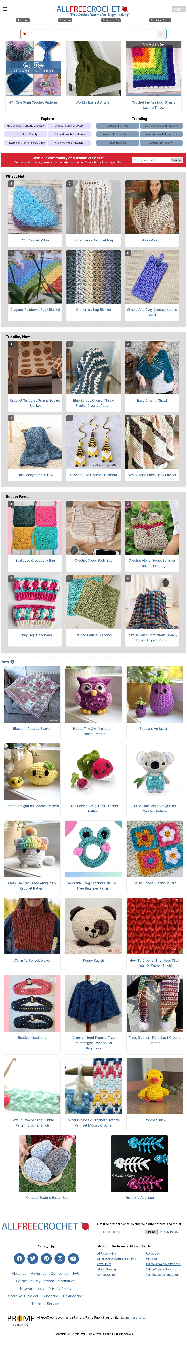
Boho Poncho (152, 240)
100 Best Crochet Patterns (69, 134)
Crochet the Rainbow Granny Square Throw (153, 105)
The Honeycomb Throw (35, 475)
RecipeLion (153, 1253)
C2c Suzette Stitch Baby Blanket (152, 475)
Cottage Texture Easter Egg (47, 1197)
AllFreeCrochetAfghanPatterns (116, 1259)
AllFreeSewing (106, 1269)
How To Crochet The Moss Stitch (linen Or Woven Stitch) (154, 963)
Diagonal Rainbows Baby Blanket (35, 309)
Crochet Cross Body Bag (93, 560)
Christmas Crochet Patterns (161, 125)
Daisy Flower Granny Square (154, 883)
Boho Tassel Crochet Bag (93, 240)
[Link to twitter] (32, 1258)
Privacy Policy (93, 162)
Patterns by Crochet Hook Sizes (26, 142)
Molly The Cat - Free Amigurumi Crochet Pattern (32, 885)
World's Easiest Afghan (93, 102)
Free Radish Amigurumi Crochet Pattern (93, 808)
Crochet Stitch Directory (69, 125)
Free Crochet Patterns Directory (26, 125)
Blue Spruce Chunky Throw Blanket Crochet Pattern (93, 403)
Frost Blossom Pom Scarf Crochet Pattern (155, 1040)
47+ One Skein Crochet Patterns (33, 102)
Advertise (38, 1273)
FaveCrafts (104, 1264)
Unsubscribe (73, 1296)
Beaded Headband (32, 1038)
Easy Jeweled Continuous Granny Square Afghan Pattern (152, 637)
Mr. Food (151, 1259)
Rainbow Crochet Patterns (161, 134)
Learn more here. (133, 1317)
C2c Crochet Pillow (35, 240)
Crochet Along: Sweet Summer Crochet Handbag (152, 563)
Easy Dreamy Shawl (152, 400)
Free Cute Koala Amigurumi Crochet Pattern (155, 808)
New (7, 662)
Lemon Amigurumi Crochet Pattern (32, 806)
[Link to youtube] (73, 1258)
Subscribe (51, 1296)
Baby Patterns (118, 142)
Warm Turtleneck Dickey (32, 960)
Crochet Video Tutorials (69, 142)
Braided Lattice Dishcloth (93, 635)
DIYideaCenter (106, 1274)
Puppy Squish (93, 960)
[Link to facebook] (19, 1258)
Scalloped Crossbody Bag (35, 560)
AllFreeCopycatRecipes (161, 1269)
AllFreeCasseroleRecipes (162, 1274)
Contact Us (59, 1273)
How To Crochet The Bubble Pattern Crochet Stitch (32, 1122)
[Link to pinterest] (46, 1258)
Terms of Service (45, 1304)
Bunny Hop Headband (35, 635)
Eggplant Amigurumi (154, 728)
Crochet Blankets (118, 125)
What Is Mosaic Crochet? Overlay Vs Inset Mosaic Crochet (93, 1122)
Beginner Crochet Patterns (117, 134)
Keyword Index (32, 1288)
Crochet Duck (155, 1120)
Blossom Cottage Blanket (32, 728)
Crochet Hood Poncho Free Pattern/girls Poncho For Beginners (93, 1043)
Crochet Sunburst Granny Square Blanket (35, 403)
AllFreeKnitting (106, 1253)
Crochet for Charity (25, 134)
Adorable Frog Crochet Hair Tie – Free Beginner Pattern (93, 885)
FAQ (76, 1273)
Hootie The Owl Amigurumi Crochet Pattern (93, 731)
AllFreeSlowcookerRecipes (163, 1264)
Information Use (111, 162)
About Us (19, 1273)
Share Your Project (23, 1296)
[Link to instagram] (59, 1258)
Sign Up (176, 160)
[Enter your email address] (121, 1232)
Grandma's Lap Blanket (93, 309)
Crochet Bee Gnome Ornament (93, 475)
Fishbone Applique (139, 1197)
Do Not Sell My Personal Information (45, 1281)
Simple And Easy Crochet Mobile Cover (152, 312)
